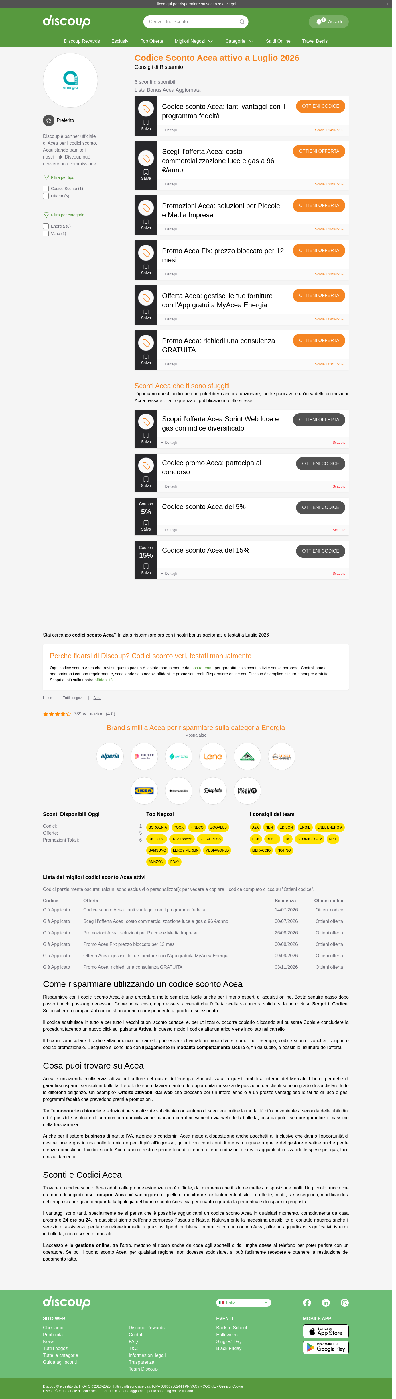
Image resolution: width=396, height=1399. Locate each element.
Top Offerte (152, 41)
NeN (269, 827)
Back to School (231, 1327)
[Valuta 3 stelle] (57, 714)
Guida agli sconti (60, 1362)
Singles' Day (228, 1341)
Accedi (329, 20)
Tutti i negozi (56, 1348)
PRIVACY (192, 1386)
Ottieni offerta (319, 151)
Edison (286, 827)
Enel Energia (329, 827)
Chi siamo (53, 1327)
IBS (287, 839)
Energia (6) (57, 226)
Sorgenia (158, 827)
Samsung (157, 850)
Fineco (196, 827)
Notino (284, 850)
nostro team (201, 668)
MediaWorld (217, 850)
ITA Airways (182, 839)
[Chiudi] (387, 4)
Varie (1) (54, 233)
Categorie (239, 41)
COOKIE (210, 1386)
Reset (272, 839)
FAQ (133, 1341)
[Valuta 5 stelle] (69, 714)
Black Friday (228, 1348)
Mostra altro (195, 735)
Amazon (156, 862)
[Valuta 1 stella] (46, 714)
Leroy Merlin (185, 850)
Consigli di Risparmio (159, 67)
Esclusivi (120, 41)
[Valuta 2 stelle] (51, 714)
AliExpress (210, 839)
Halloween (227, 1334)
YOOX (179, 827)
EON (256, 839)
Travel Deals (315, 41)
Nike (333, 839)
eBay (174, 862)
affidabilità (103, 680)
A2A (255, 827)
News (48, 1341)
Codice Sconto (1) (63, 188)
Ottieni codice (320, 106)
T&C (133, 1348)
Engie (305, 827)
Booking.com (309, 839)
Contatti (137, 1334)
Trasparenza (141, 1362)
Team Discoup (143, 1369)
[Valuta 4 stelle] (63, 714)
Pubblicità (53, 1334)
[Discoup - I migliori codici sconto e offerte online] (66, 22)
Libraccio (261, 850)
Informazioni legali (147, 1355)
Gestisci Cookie (231, 1386)
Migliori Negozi (194, 41)
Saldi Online (278, 41)
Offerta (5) (56, 196)
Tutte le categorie (60, 1355)
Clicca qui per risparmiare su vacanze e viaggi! (195, 4)
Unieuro (156, 839)
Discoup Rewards (82, 41)
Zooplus (218, 827)
